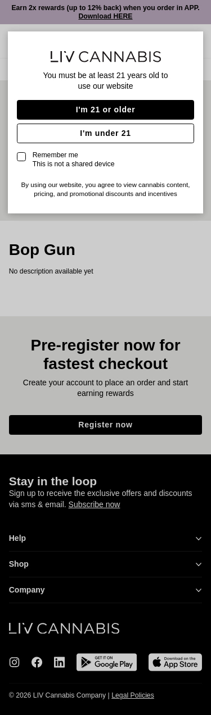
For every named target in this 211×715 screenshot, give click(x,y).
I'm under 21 (105, 133)
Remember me (74, 159)
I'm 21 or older (106, 109)
